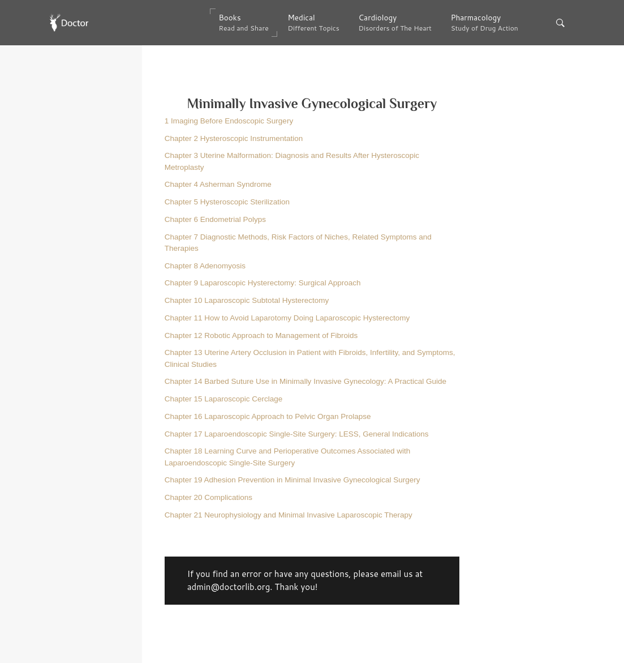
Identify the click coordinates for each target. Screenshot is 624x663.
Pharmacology (484, 22)
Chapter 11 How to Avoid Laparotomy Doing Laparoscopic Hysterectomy (287, 318)
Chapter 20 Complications (208, 497)
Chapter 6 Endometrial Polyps (215, 219)
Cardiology (395, 22)
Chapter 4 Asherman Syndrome (218, 184)
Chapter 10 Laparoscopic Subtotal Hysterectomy (247, 300)
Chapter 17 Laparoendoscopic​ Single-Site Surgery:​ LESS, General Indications (297, 434)
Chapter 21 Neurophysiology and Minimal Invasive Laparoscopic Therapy (288, 515)
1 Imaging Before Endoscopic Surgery (229, 121)
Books (243, 22)
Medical (313, 22)
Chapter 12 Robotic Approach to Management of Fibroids (261, 335)
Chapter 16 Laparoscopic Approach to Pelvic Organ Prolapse (268, 416)
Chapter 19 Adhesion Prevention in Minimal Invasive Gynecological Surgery (292, 480)
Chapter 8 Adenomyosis (205, 266)
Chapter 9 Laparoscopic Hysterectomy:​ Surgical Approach (263, 283)
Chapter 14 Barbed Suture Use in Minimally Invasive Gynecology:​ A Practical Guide (305, 381)
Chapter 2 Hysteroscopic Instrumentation (234, 138)
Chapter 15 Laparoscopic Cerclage (224, 399)
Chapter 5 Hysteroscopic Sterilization (227, 202)
